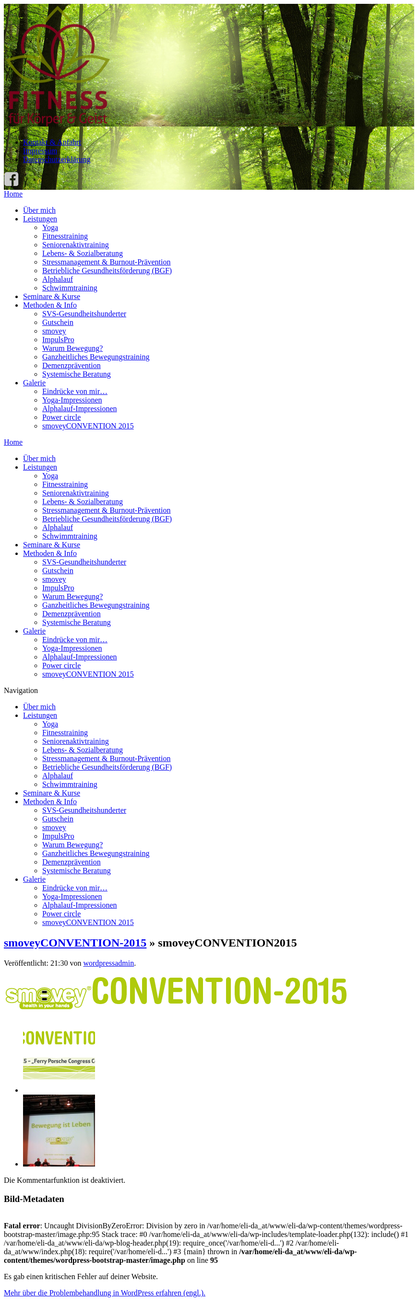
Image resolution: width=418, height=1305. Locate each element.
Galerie (34, 383)
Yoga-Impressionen (72, 400)
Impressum (40, 151)
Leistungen (40, 219)
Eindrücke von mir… (74, 391)
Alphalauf (57, 279)
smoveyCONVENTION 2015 (88, 426)
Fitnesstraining (65, 236)
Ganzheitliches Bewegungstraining (96, 357)
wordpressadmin (108, 963)
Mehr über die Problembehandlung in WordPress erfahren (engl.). (104, 1293)
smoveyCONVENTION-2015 (75, 942)
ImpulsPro (58, 339)
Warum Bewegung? (72, 348)
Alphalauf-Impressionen (79, 408)
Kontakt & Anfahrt (52, 142)
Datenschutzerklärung (56, 159)
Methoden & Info (50, 305)
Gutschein (57, 322)
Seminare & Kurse (51, 296)
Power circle (61, 417)
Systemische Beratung (76, 374)
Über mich (39, 210)
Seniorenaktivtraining (75, 245)
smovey (54, 331)
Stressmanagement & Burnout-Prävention (106, 262)
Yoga (50, 227)
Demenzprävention (71, 365)
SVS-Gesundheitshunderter (84, 314)
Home (13, 194)
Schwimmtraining (69, 288)
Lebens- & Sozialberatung (82, 253)
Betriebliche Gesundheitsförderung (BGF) (107, 270)
